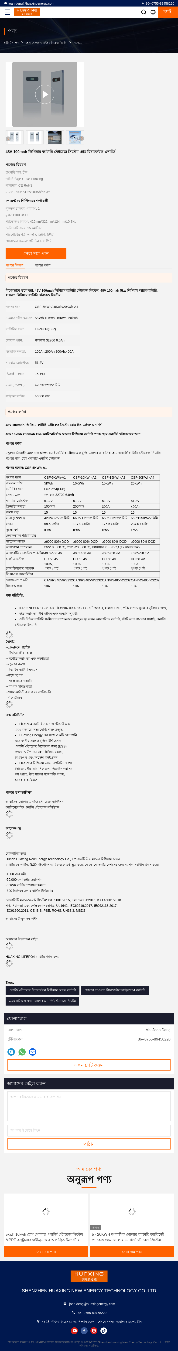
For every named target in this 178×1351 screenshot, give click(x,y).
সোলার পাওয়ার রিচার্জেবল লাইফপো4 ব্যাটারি (115, 990)
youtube (74, 1330)
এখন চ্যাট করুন (89, 1065)
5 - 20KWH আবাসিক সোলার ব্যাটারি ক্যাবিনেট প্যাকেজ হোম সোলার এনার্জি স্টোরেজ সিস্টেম (128, 1237)
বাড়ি (6, 42)
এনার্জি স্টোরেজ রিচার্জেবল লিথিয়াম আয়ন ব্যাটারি (42, 990)
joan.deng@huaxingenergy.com (29, 3)
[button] (81, 138)
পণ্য (17, 42)
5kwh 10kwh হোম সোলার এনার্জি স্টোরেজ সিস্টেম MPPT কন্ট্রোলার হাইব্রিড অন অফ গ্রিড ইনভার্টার (44, 1237)
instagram (93, 1330)
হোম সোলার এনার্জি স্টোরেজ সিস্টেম (46, 42)
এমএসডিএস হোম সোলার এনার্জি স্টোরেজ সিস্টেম (42, 1001)
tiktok (103, 1330)
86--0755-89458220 (157, 3)
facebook (84, 1330)
